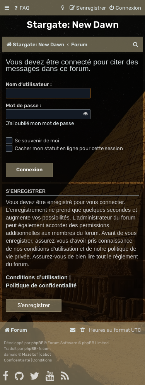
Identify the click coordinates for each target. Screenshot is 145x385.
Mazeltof (30, 354)
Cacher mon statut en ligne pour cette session (64, 148)
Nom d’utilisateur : (29, 84)
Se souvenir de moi (32, 141)
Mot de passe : (23, 105)
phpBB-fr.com (37, 348)
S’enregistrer (33, 305)
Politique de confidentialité (41, 285)
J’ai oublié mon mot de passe (40, 123)
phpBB (37, 343)
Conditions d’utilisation (37, 277)
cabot (45, 354)
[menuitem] (21, 8)
